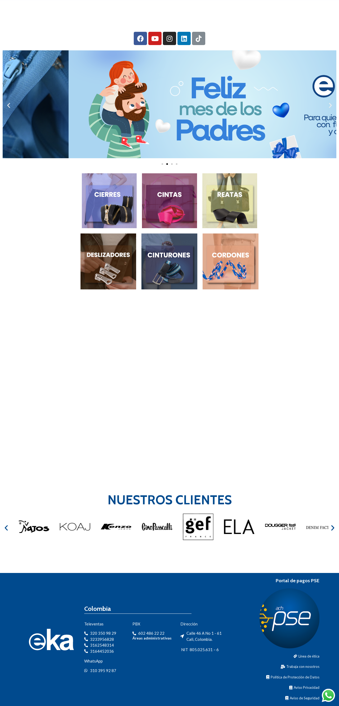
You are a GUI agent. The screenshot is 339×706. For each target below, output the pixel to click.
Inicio (129, 9)
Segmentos (236, 9)
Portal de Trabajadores (307, 21)
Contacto (269, 9)
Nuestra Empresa (161, 9)
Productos (201, 9)
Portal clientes (246, 21)
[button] (162, 164)
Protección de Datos (311, 9)
